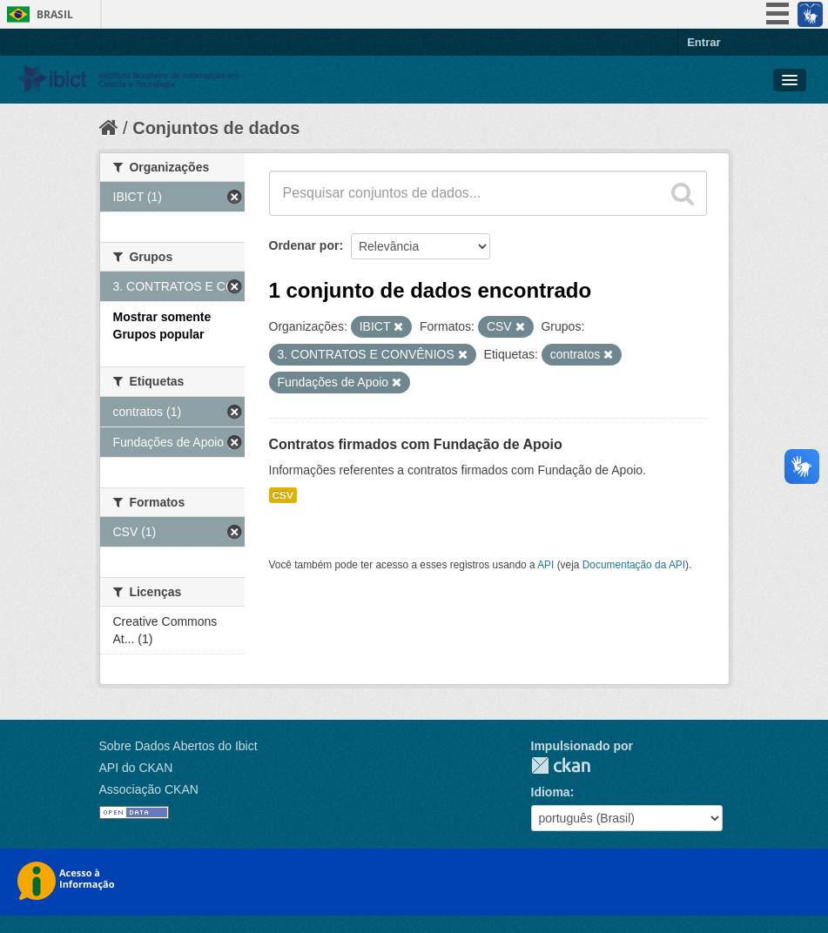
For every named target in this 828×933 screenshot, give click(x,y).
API (545, 565)
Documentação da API (633, 565)
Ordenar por (304, 245)
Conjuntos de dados (216, 128)
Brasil (55, 14)
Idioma (550, 792)
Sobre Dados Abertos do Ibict (178, 746)
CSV (283, 495)
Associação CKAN (149, 789)
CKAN (560, 765)
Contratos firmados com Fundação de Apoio (415, 444)
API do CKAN (136, 768)
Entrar (703, 42)
